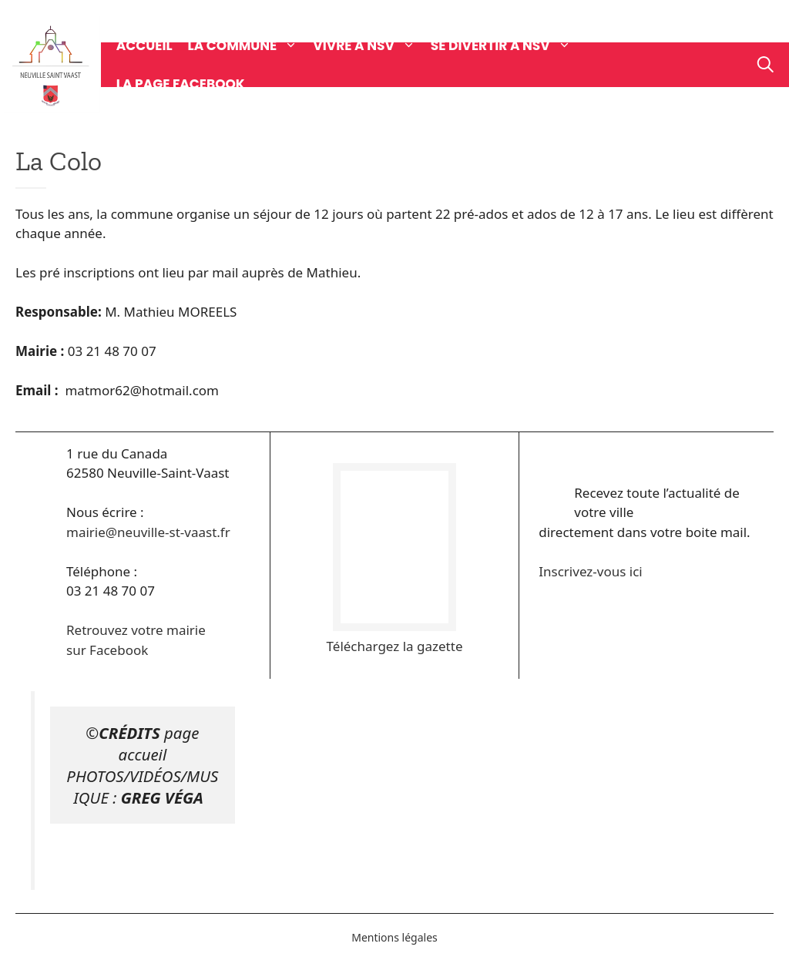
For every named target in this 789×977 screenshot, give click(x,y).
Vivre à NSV (372, 45)
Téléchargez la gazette (395, 646)
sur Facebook (107, 650)
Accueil (144, 45)
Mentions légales (394, 937)
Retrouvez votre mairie (136, 630)
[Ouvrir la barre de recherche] (765, 65)
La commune (251, 45)
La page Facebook (180, 84)
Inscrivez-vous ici (590, 571)
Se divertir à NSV (508, 45)
